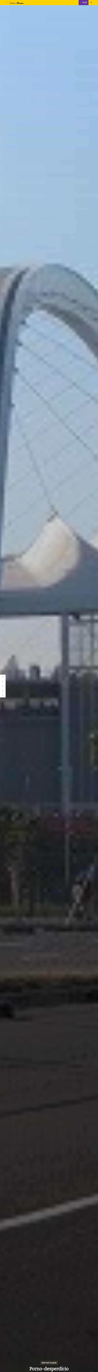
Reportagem (49, 1363)
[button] (7, 2)
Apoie (83, 2)
